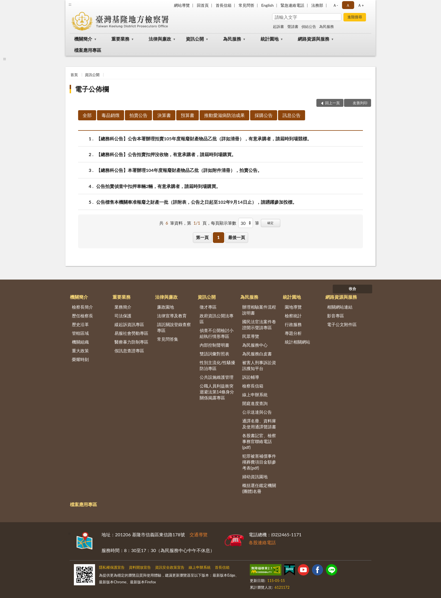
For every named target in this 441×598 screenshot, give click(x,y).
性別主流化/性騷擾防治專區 (217, 365)
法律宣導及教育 (172, 315)
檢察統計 (293, 315)
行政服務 (293, 324)
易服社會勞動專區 (131, 333)
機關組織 (80, 341)
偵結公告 (308, 26)
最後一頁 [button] (236, 237)
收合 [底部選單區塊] (352, 288)
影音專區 (335, 315)
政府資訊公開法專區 (216, 318)
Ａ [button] (348, 5)
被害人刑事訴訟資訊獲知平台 (259, 365)
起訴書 (278, 26)
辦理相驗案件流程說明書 (259, 309)
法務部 (317, 5)
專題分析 (293, 333)
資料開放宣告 (140, 567)
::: (70, 4)
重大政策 (80, 350)
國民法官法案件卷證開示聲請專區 (259, 324)
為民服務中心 (255, 344)
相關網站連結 (339, 306)
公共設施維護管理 (216, 377)
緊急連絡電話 (292, 5)
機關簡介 (83, 38)
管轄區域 (80, 333)
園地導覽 (293, 306)
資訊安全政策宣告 (169, 567)
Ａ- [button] (335, 5)
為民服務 (326, 26)
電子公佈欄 (92, 89)
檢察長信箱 (252, 385)
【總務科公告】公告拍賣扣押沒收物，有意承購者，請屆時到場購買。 (166, 154)
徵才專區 (208, 306)
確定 (270, 223)
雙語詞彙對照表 (214, 353)
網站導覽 (182, 5)
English (267, 5)
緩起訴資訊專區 (129, 324)
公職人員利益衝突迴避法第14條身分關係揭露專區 (217, 391)
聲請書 (292, 26)
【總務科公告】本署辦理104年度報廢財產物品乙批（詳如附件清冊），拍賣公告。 (179, 170)
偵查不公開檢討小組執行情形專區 (216, 333)
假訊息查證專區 (129, 350)
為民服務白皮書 (257, 353)
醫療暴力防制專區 (131, 341)
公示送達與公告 (257, 412)
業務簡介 (122, 306)
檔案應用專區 (87, 50)
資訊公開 (195, 38)
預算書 (187, 115)
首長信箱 (223, 5)
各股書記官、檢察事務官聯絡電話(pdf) (259, 441)
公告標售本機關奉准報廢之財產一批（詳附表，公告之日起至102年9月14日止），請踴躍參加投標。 (196, 202)
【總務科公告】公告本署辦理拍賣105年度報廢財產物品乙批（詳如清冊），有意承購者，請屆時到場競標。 (204, 138)
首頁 (74, 74)
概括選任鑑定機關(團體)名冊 (259, 488)
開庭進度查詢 (255, 403)
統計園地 (270, 38)
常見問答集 (167, 339)
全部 (87, 115)
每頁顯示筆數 (223, 222)
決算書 (164, 115)
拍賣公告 (138, 115)
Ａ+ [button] (361, 5)
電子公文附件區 (342, 324)
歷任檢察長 (82, 315)
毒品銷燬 (111, 115)
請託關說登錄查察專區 (174, 327)
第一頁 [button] (202, 237)
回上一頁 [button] (332, 103)
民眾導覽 (250, 336)
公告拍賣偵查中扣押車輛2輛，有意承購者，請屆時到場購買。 (158, 186)
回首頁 (203, 5)
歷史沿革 (80, 324)
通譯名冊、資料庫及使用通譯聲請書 (259, 423)
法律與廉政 (160, 38)
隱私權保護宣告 (112, 567)
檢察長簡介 (82, 306)
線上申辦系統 (255, 394)
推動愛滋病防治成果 (224, 115)
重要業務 (120, 38)
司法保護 (122, 315)
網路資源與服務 (313, 38)
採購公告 (264, 115)
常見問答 (246, 5)
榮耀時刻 (80, 359)
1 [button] (218, 237)
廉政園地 (165, 306)
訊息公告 (292, 115)
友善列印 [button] (360, 103)
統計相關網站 (297, 341)
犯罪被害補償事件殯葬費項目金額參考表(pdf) (259, 461)
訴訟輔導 (250, 377)
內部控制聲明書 (214, 344)
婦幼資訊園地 (255, 476)
